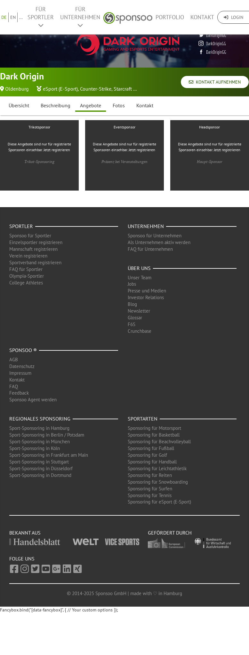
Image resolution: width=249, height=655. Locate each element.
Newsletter (139, 311)
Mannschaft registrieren (33, 249)
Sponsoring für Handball (152, 462)
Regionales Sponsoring (39, 418)
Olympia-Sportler (26, 276)
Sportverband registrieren (35, 262)
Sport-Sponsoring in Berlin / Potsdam (46, 435)
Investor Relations (146, 297)
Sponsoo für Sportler (30, 236)
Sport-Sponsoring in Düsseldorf (41, 468)
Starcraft (123, 89)
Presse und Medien (147, 291)
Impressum (20, 373)
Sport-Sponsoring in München (39, 441)
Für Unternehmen (80, 16)
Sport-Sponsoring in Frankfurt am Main (48, 455)
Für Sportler (41, 16)
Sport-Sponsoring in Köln (34, 448)
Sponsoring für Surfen (150, 489)
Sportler (21, 226)
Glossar (135, 318)
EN (13, 17)
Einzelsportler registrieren (35, 242)
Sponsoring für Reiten (150, 475)
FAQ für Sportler (26, 269)
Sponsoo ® (23, 350)
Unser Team (139, 277)
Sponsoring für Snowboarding (158, 482)
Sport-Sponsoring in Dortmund (40, 475)
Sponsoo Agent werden (33, 400)
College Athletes (26, 283)
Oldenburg (17, 89)
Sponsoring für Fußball (151, 448)
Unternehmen (146, 226)
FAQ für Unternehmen (150, 249)
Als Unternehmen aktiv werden (159, 242)
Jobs (132, 284)
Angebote (90, 105)
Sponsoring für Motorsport (154, 428)
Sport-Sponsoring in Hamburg (39, 428)
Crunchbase (139, 331)
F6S (131, 324)
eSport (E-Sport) (60, 89)
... (21, 17)
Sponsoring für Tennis (150, 495)
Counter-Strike (95, 89)
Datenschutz (22, 366)
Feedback (19, 393)
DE (4, 17)
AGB (13, 359)
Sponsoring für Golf (147, 455)
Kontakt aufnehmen (215, 82)
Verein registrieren (28, 256)
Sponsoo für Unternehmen (154, 236)
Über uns (139, 268)
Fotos (119, 105)
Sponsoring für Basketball (154, 435)
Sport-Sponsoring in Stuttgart (39, 462)
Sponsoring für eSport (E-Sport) (159, 502)
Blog (132, 304)
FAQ (13, 386)
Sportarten (142, 418)
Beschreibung (55, 105)
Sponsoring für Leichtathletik (157, 468)
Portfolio (170, 17)
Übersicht (19, 105)
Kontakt (202, 17)
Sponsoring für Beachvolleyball (159, 441)
